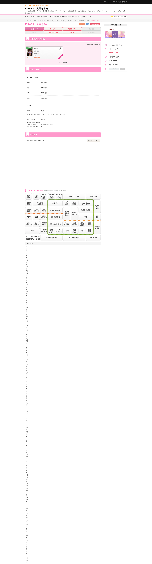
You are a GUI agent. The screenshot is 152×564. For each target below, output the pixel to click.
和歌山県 (58, 467)
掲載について (65, 556)
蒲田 (70, 252)
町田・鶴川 (76, 272)
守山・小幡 (31, 426)
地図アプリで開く (93, 140)
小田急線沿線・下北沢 (34, 254)
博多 (29, 498)
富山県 (38, 387)
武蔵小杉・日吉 (79, 340)
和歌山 (59, 469)
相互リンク (74, 556)
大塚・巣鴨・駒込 (93, 247)
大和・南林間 (62, 343)
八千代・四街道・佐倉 (34, 353)
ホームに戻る (30, 17)
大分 (50, 503)
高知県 (46, 477)
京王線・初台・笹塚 (91, 254)
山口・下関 (71, 489)
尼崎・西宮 (41, 464)
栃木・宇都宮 (31, 404)
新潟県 (40, 392)
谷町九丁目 (86, 456)
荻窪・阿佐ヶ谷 (77, 254)
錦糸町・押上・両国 (59, 260)
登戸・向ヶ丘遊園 (74, 338)
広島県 (28, 486)
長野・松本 (41, 394)
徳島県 (28, 477)
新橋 (93, 249)
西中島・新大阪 (65, 459)
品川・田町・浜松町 (39, 252)
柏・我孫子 (80, 350)
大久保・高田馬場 (72, 247)
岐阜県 (29, 444)
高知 (55, 479)
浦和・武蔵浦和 (45, 360)
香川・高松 (37, 479)
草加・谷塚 (81, 360)
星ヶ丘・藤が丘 (90, 423)
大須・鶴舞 (85, 426)
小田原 (72, 343)
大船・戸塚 (54, 340)
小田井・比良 (41, 426)
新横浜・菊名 (86, 338)
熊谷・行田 (91, 360)
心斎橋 (66, 456)
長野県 (46, 392)
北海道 (35, 372)
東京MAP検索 (42, 17)
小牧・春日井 (49, 429)
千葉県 (29, 347)
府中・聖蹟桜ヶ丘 (64, 272)
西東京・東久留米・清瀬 (35, 272)
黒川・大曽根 (78, 423)
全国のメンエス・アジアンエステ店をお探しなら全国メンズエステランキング (74, 561)
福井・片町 (51, 389)
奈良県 (50, 467)
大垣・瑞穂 (45, 447)
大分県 (55, 501)
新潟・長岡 (31, 394)
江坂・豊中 (77, 459)
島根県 (40, 486)
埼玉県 (29, 357)
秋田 (59, 379)
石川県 (44, 387)
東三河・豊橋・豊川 (33, 431)
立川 (52, 270)
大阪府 (29, 454)
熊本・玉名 (58, 503)
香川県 (34, 477)
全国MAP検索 (55, 17)
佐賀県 (43, 501)
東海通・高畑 (53, 426)
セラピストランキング (72, 17)
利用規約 (82, 556)
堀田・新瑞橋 (74, 426)
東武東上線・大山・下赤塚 (55, 257)
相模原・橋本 (91, 340)
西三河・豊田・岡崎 (87, 429)
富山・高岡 (31, 389)
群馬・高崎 (31, 414)
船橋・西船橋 (47, 350)
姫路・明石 (51, 464)
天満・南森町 (44, 456)
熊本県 (61, 501)
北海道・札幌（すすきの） (35, 374)
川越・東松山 (57, 360)
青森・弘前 (41, 379)
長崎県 (49, 501)
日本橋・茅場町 (78, 249)
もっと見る (63, 62)
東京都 (96, 277)
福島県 (63, 377)
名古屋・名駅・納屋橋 (34, 423)
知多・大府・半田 (72, 429)
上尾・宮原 (31, 363)
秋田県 (57, 377)
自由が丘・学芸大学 (81, 252)
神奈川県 (30, 335)
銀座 (29, 252)
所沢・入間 (52, 363)
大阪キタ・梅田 (32, 456)
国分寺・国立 (43, 270)
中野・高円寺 (65, 254)
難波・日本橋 (76, 456)
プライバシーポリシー (93, 556)
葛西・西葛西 (31, 262)
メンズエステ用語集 (77, 552)
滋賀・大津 (41, 469)
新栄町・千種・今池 (55, 423)
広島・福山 (31, 489)
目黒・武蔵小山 (61, 252)
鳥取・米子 (41, 489)
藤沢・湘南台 (31, 340)
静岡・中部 (31, 437)
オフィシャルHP (114, 49)
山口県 (53, 486)
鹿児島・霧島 (75, 503)
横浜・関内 (31, 338)
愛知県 (29, 421)
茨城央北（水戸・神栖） (35, 409)
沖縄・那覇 (86, 503)
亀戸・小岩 (72, 260)
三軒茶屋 (93, 252)
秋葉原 (56, 249)
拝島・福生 (71, 270)
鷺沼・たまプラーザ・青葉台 (56, 338)
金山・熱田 (68, 423)
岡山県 (46, 486)
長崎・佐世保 (41, 503)
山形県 (69, 377)
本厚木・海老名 (50, 343)
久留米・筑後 (49, 498)
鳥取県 (34, 486)
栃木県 (33, 401)
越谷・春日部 (41, 363)
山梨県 (52, 392)
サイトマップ (98, 552)
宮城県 (38, 377)
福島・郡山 (67, 379)
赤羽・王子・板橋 (72, 257)
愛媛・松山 (47, 479)
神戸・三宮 (31, 464)
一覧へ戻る (88, 17)
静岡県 (29, 434)
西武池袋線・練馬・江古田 (35, 257)
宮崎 (66, 503)
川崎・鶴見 (41, 338)
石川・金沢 (41, 389)
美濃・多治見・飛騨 (57, 447)
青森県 (44, 377)
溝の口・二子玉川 (66, 340)
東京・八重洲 (65, 249)
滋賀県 (44, 467)
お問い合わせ (55, 556)
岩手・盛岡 (51, 379)
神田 (87, 249)
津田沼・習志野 (91, 350)
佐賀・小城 (31, 503)
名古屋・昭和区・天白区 (35, 429)
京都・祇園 (31, 469)
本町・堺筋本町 (56, 456)
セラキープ (89, 552)
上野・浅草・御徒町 (45, 249)
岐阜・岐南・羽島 (33, 447)
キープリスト (118, 16)
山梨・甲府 (51, 394)
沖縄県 (81, 501)
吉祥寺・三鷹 (31, 270)
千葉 (29, 350)
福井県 (50, 387)
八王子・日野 (60, 270)
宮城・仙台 (31, 379)
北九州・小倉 (37, 498)
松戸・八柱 (58, 350)
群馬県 (33, 412)
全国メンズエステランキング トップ (60, 552)
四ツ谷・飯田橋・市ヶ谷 (88, 257)
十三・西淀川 (53, 459)
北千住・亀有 (45, 260)
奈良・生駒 (51, 469)
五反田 (51, 252)
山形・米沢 (77, 379)
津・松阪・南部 (43, 442)
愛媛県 (40, 477)
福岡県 (29, 496)
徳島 (29, 479)
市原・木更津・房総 (60, 353)
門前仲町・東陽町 (84, 260)
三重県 (29, 439)
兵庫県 (29, 462)
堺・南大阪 (86, 459)
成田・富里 (48, 353)
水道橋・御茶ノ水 (33, 260)
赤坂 (54, 262)
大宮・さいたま (32, 360)
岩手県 (50, 377)
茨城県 (29, 407)
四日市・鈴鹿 (31, 442)
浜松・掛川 (51, 437)
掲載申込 (115, 1)
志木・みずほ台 (69, 360)
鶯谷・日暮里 (31, 249)
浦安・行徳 (37, 350)
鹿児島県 (75, 501)
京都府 (38, 467)
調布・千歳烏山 (50, 272)
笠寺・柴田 (64, 426)
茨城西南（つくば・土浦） (54, 409)
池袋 (83, 247)
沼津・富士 (41, 437)
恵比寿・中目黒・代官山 (50, 247)
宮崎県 (67, 501)
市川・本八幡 (69, 350)
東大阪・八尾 (31, 459)
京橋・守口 (42, 459)
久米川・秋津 (81, 270)
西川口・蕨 (62, 363)
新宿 (62, 247)
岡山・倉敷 (61, 489)
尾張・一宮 (60, 429)
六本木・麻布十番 (44, 262)
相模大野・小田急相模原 (35, 343)
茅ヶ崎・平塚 (43, 340)
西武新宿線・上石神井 (51, 254)
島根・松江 (51, 489)
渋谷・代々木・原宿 (33, 247)
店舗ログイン (107, 1)
